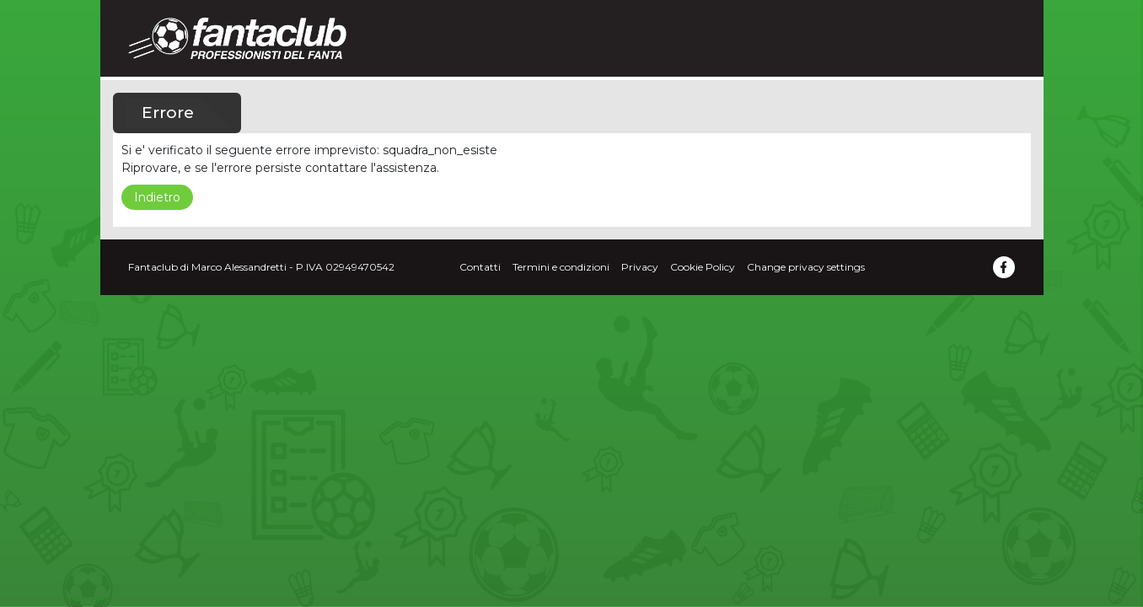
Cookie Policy (702, 267)
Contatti (480, 267)
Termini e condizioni (560, 267)
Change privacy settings (806, 267)
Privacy (639, 267)
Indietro (157, 197)
